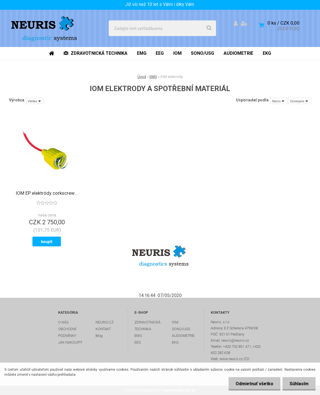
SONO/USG (181, 329)
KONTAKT (103, 329)
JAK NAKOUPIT (70, 342)
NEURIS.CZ (104, 322)
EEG (137, 342)
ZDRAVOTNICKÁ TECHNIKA (147, 325)
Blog (99, 336)
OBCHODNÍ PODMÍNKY (67, 332)
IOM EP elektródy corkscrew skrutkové (47, 193)
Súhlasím (299, 383)
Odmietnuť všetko (254, 383)
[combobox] (278, 101)
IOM (175, 322)
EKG (175, 342)
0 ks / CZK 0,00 (283, 23)
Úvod (142, 77)
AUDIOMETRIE (183, 336)
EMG (153, 77)
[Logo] (45, 28)
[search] (209, 28)
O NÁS (63, 322)
